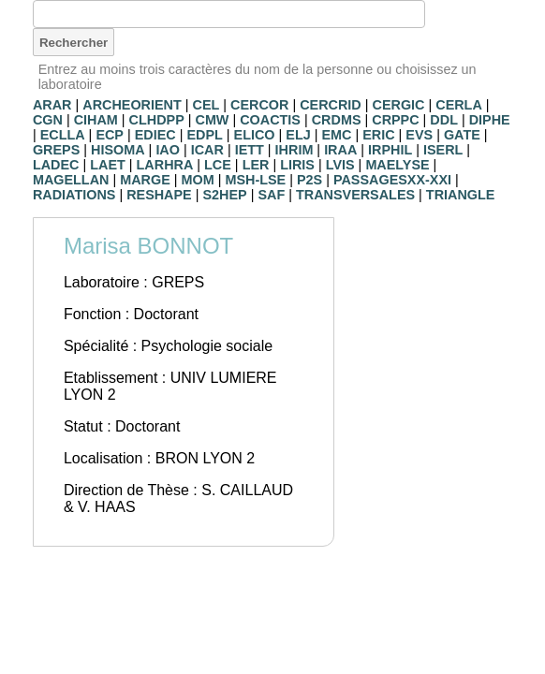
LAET (107, 164)
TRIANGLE (460, 194)
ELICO (254, 134)
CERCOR (259, 104)
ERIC (378, 134)
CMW (211, 119)
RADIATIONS (74, 194)
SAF (271, 194)
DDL (444, 119)
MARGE (145, 179)
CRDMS (336, 119)
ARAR (52, 104)
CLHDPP (156, 119)
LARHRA (165, 164)
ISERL (443, 149)
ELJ (298, 134)
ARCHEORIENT (132, 104)
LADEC (56, 164)
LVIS (340, 164)
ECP (110, 134)
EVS (419, 134)
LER (256, 164)
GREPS (56, 149)
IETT (249, 149)
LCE (217, 164)
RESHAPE (159, 194)
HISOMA (118, 149)
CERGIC (399, 104)
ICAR (207, 149)
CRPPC (395, 119)
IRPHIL (390, 149)
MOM (198, 179)
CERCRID (330, 104)
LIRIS (297, 164)
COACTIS (270, 119)
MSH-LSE (255, 179)
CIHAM (96, 119)
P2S (309, 179)
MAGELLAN (71, 179)
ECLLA (62, 134)
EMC (336, 134)
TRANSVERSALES (355, 194)
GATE (462, 134)
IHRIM (294, 149)
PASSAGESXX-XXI (392, 179)
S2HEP (224, 194)
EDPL (204, 134)
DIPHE (489, 119)
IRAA (340, 149)
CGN (48, 119)
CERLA (458, 104)
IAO (167, 149)
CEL (206, 104)
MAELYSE (397, 164)
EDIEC (155, 134)
